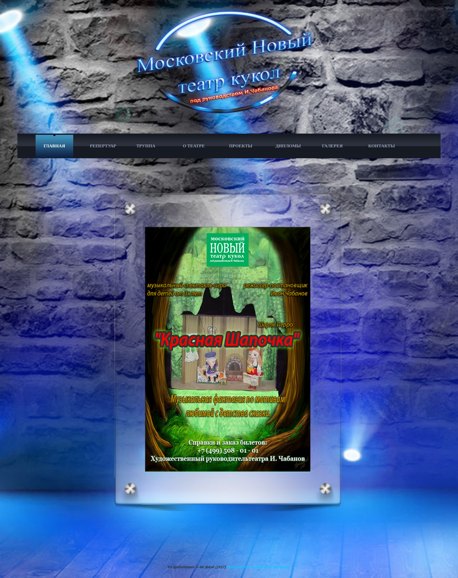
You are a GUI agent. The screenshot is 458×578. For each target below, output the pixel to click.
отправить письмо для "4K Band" (258, 567)
